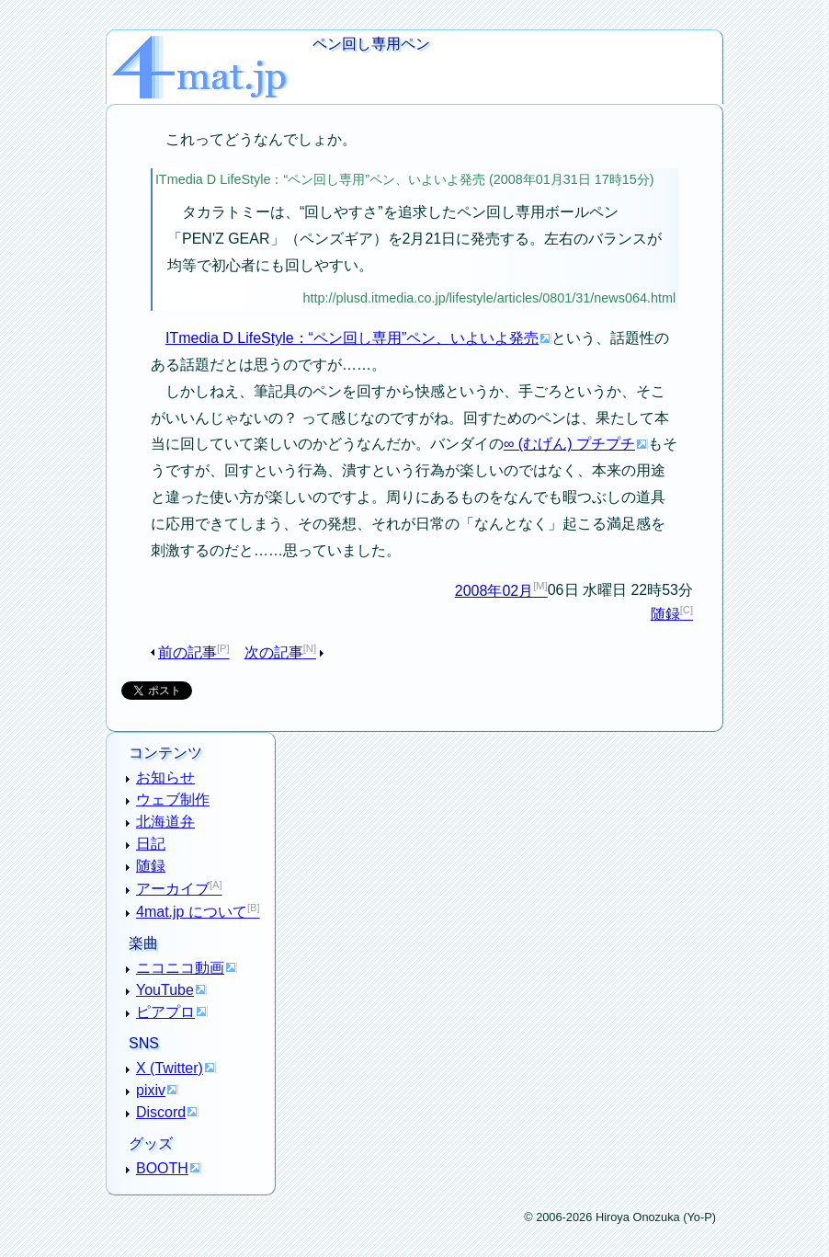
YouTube (165, 990)
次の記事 (273, 652)
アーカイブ (173, 889)
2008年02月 (494, 591)
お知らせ (165, 777)
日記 (150, 843)
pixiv (150, 1090)
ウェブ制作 (173, 799)
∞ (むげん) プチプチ (569, 443)
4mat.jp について (191, 912)
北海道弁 (165, 821)
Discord (161, 1112)
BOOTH (162, 1168)
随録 (665, 614)
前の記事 (187, 652)
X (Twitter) (169, 1068)
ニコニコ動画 (180, 968)
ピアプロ (165, 1012)
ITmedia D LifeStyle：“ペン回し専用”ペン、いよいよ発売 (352, 338)
